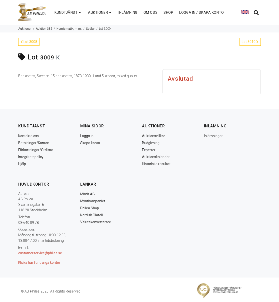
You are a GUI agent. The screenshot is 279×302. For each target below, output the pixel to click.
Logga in (87, 136)
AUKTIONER (100, 12)
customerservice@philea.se (40, 253)
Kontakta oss (28, 136)
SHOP (168, 12)
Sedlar (90, 28)
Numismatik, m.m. (69, 28)
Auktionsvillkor (153, 136)
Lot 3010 (250, 42)
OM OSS (151, 12)
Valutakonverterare (95, 222)
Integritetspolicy (31, 157)
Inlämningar (213, 136)
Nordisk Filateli (91, 215)
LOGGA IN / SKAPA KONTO (201, 12)
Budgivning (151, 143)
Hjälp (22, 164)
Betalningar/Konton (33, 143)
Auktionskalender (156, 157)
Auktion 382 (44, 28)
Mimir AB (87, 194)
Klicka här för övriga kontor (39, 263)
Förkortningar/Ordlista (35, 150)
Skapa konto (90, 143)
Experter (149, 150)
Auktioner (25, 28)
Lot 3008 (28, 42)
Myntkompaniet (92, 201)
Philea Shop (89, 208)
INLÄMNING (128, 12)
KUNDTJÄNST (68, 12)
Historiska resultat (156, 164)
